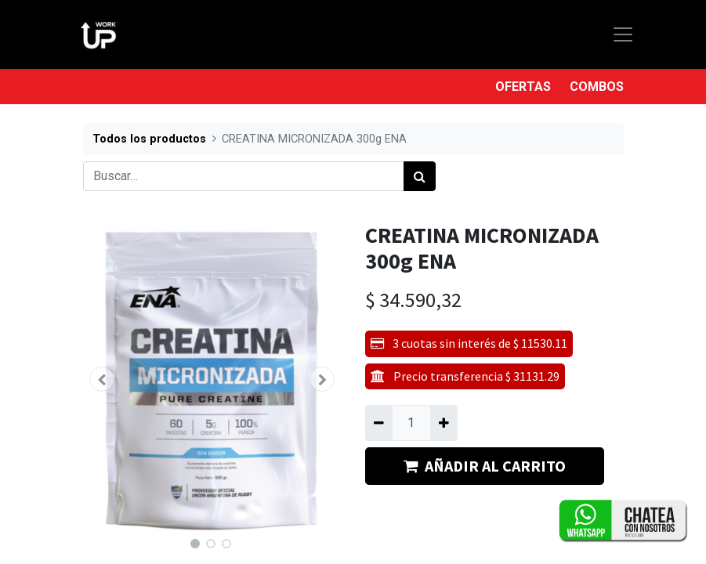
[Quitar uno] (379, 423)
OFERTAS (523, 86)
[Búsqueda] (420, 176)
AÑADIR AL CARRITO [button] (485, 465)
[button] (102, 379)
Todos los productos (149, 139)
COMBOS (597, 86)
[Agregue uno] (444, 423)
